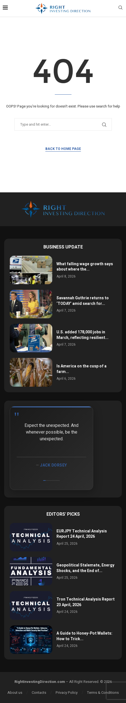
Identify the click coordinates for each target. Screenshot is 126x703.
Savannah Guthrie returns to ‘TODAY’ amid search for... (82, 301)
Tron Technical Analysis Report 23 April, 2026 (85, 602)
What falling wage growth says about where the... (84, 266)
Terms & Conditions (103, 692)
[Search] (120, 8)
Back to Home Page (63, 148)
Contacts (39, 692)
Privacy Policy (67, 692)
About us (15, 692)
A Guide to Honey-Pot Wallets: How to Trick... (84, 636)
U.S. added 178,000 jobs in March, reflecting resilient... (82, 335)
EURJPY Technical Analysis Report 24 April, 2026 (81, 534)
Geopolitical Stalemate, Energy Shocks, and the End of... (85, 568)
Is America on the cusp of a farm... (81, 369)
